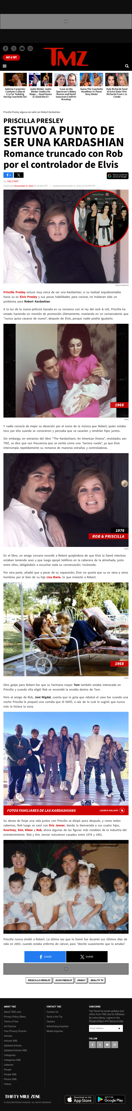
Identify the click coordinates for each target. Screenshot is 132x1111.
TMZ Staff (12, 181)
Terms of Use (11, 1021)
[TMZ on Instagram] (30, 48)
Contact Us (52, 1012)
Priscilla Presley (39, 980)
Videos (7, 1084)
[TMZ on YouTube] (107, 1044)
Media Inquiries (55, 1031)
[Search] (127, 66)
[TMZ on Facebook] (5, 48)
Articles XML (11, 1040)
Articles (8, 1036)
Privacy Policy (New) (15, 1016)
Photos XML (10, 1079)
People (7, 1069)
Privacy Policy (96, 1021)
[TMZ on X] (13, 48)
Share (45, 957)
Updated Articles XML (15, 1050)
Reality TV (96, 980)
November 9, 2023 (24, 185)
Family (81, 980)
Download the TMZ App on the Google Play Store (110, 1099)
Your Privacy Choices (15, 1031)
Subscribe (119, 1028)
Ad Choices (10, 1026)
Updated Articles (13, 1045)
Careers (51, 1021)
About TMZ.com (12, 1012)
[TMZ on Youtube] (22, 48)
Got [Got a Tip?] (11, 57)
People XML (10, 1074)
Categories (9, 1055)
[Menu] (5, 66)
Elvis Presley (63, 980)
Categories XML (12, 1060)
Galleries (8, 1064)
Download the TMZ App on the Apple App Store (79, 1099)
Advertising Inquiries (57, 1026)
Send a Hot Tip (54, 1016)
